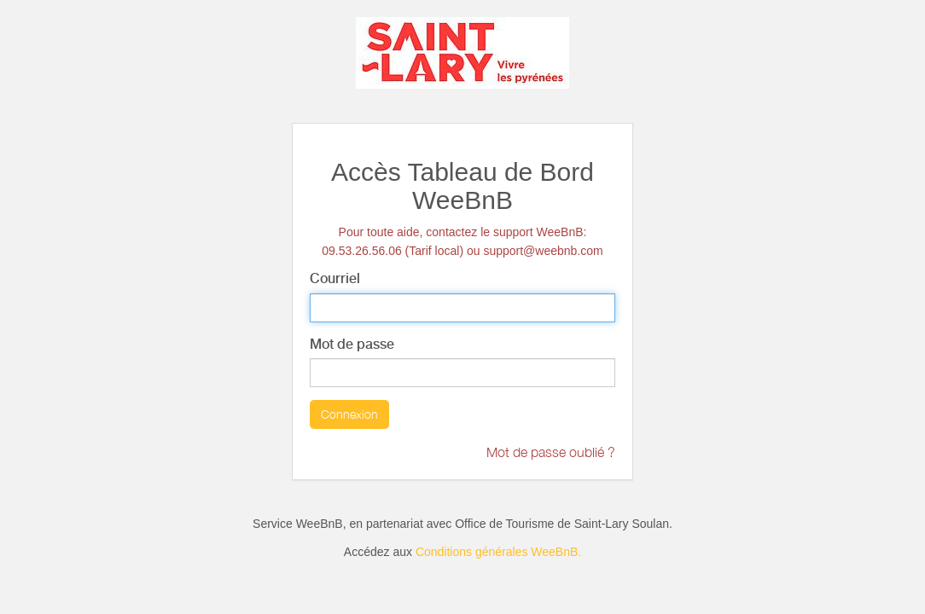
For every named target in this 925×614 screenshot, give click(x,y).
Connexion (349, 414)
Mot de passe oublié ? (550, 452)
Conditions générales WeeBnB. (498, 552)
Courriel (335, 278)
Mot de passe (352, 344)
